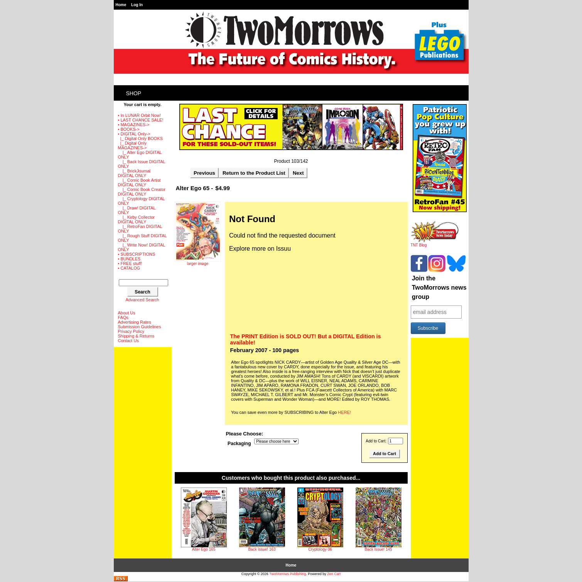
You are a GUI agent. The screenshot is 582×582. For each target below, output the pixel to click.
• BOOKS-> (129, 129)
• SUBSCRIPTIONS (136, 254)
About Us (126, 312)
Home (121, 5)
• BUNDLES (129, 258)
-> (134, 134)
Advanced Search (142, 299)
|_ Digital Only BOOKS (140, 138)
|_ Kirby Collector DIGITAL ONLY (136, 219)
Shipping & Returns (136, 336)
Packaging (239, 443)
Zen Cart (334, 574)
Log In (137, 5)
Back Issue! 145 (378, 549)
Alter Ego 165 (204, 549)
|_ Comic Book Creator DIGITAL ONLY (141, 191)
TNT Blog (435, 243)
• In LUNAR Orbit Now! (139, 115)
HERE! (344, 412)
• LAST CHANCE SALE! (141, 120)
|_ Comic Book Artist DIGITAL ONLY (139, 182)
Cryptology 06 (320, 549)
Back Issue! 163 (261, 549)
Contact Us (128, 340)
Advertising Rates (134, 322)
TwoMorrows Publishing (287, 574)
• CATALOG (129, 268)
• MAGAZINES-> (134, 124)
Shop (134, 93)
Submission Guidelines (139, 326)
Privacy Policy (131, 331)
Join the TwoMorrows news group (439, 287)
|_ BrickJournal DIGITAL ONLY (134, 173)
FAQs (123, 317)
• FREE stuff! (130, 263)
